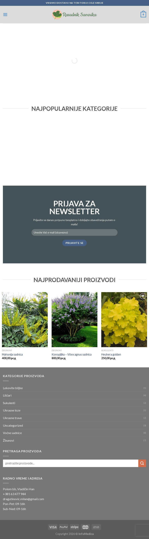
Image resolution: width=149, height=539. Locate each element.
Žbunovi (8, 440)
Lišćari (7, 395)
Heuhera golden (111, 354)
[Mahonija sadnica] (25, 319)
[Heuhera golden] (124, 319)
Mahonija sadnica (12, 354)
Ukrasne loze (11, 410)
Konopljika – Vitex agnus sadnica (72, 354)
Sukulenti (9, 403)
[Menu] (5, 14)
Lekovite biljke (13, 388)
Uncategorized (13, 425)
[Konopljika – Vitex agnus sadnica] (74, 319)
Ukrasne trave (12, 418)
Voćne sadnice (12, 433)
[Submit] (142, 463)
